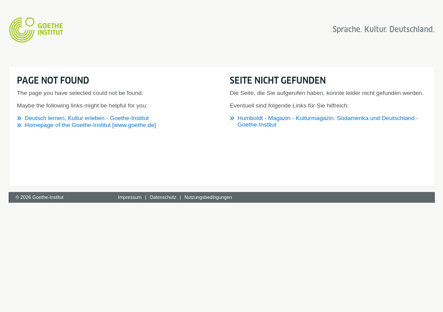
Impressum (129, 197)
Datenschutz (163, 197)
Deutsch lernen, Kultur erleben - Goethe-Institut (87, 118)
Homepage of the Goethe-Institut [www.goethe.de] (90, 125)
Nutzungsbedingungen (208, 197)
